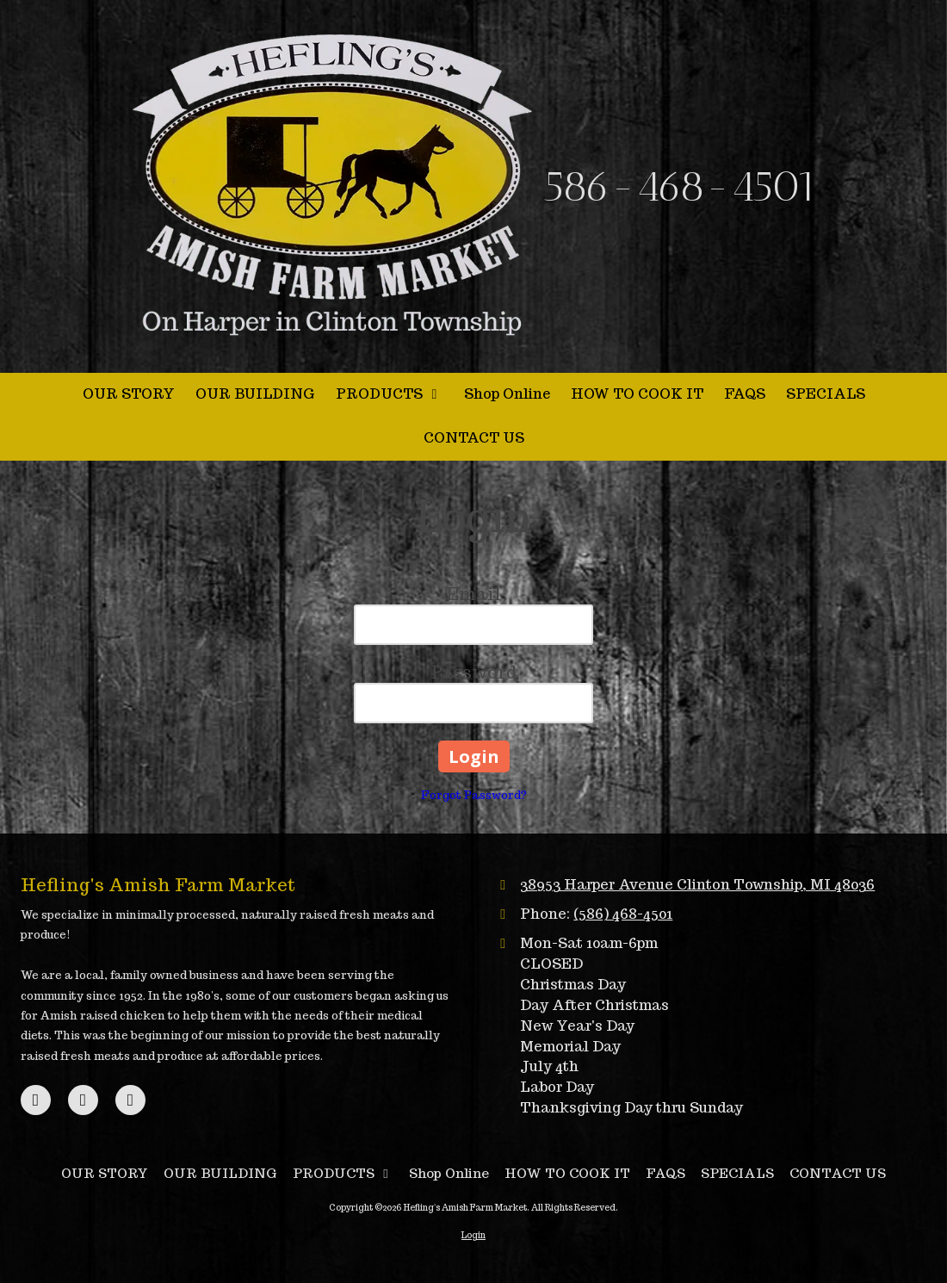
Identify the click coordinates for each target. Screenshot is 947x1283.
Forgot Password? (474, 795)
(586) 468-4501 (622, 913)
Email (473, 594)
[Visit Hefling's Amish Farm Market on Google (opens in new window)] (83, 1100)
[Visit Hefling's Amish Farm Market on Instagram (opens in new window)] (130, 1100)
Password (473, 672)
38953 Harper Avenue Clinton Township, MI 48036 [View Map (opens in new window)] (697, 884)
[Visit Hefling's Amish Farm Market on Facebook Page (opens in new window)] (36, 1100)
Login (473, 1235)
